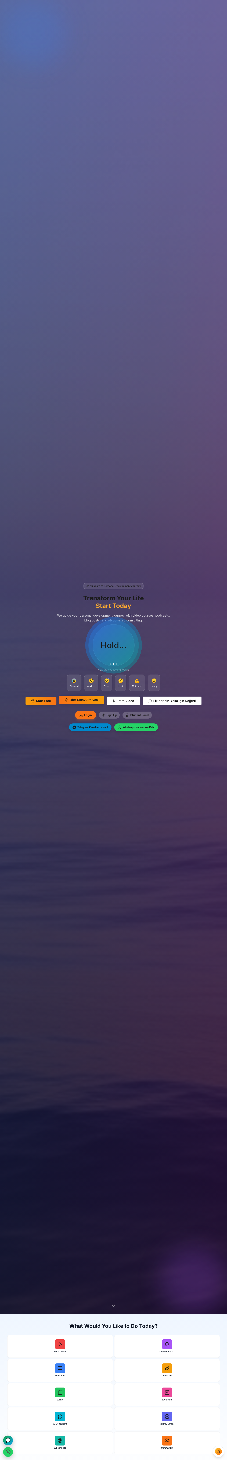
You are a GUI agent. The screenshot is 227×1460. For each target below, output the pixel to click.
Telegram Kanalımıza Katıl (90, 727)
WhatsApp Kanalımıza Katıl (136, 727)
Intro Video (123, 701)
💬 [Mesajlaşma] (8, 1440)
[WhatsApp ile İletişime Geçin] (8, 1452)
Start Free (41, 701)
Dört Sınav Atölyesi (82, 699)
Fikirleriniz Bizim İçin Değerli (172, 701)
